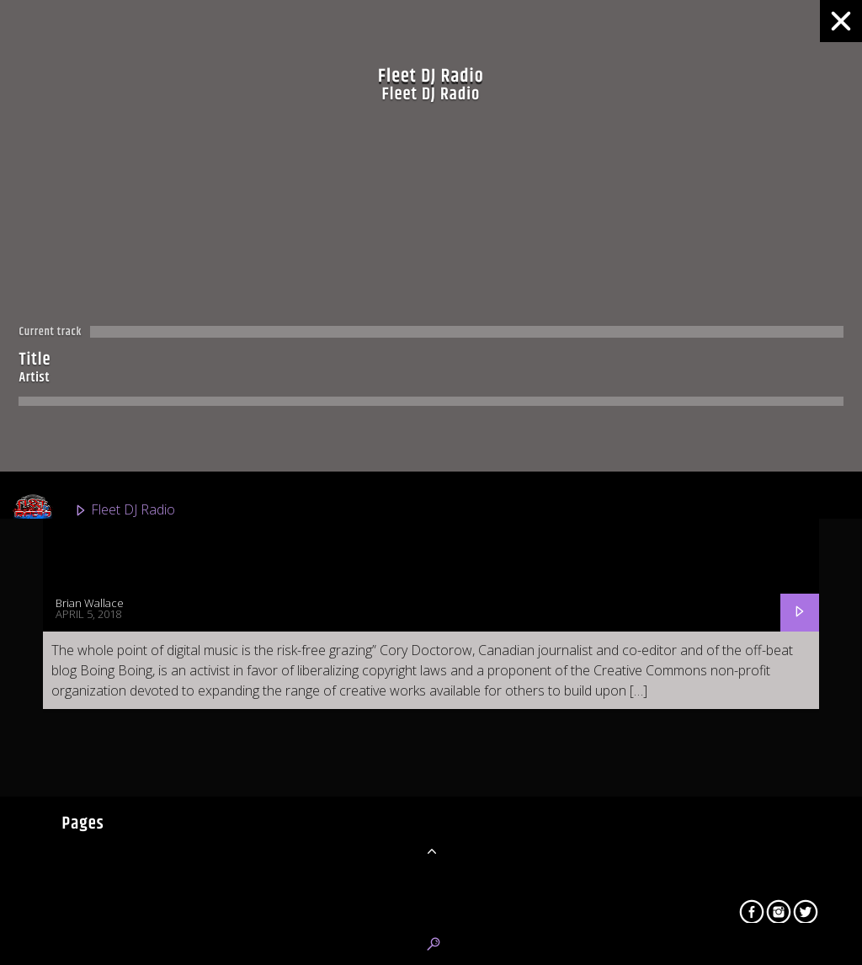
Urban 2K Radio (98, 813)
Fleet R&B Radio (100, 662)
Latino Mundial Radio (115, 889)
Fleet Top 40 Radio (108, 738)
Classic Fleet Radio (107, 586)
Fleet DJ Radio (93, 510)
